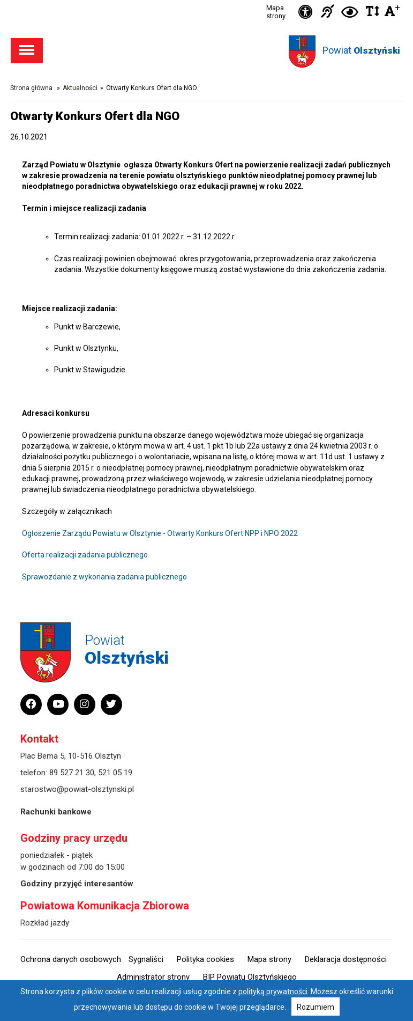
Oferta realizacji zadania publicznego (85, 554)
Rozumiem (315, 1007)
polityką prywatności (272, 991)
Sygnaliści (146, 959)
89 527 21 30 (71, 772)
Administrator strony (153, 977)
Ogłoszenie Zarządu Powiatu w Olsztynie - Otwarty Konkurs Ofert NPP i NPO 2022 (160, 533)
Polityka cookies (205, 959)
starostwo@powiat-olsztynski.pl (77, 789)
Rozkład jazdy (44, 923)
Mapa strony (276, 12)
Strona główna (31, 88)
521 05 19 (115, 772)
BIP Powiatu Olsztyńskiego (250, 977)
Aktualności (80, 88)
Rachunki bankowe (56, 812)
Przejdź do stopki (206, 0)
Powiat (361, 50)
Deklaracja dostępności (346, 959)
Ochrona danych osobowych (70, 959)
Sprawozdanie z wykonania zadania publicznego (104, 576)
